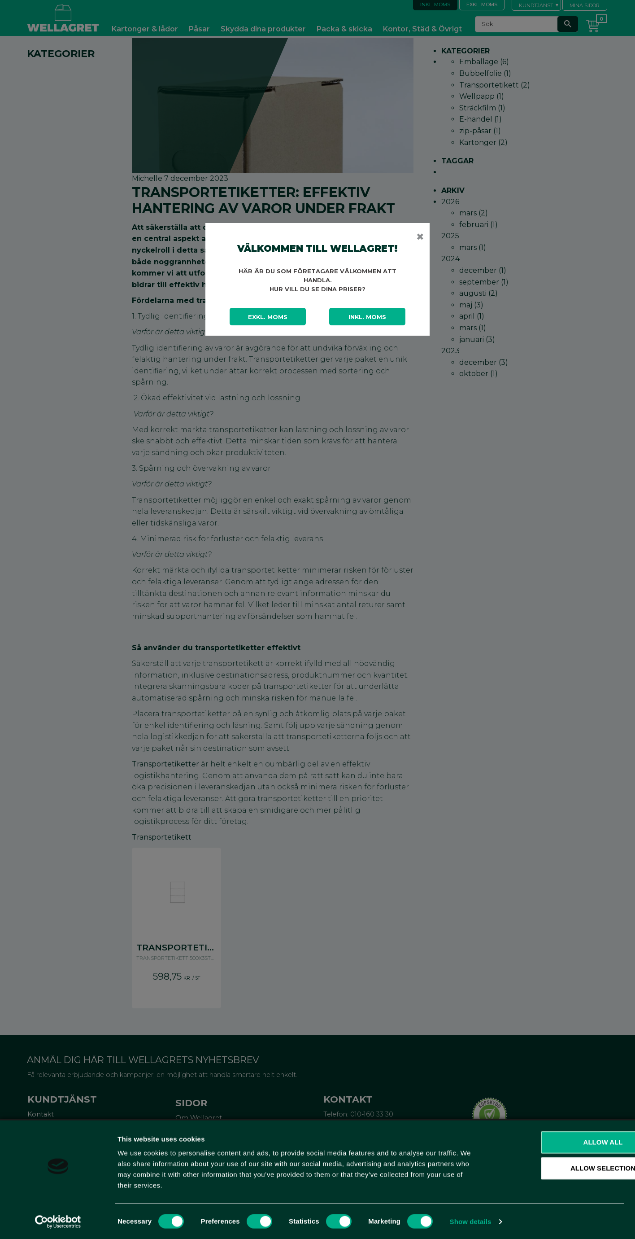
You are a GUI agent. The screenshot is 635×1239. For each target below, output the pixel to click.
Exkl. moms (267, 316)
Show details (470, 1221)
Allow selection (560, 1168)
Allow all (560, 1142)
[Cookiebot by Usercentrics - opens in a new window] (58, 1221)
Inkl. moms (367, 316)
